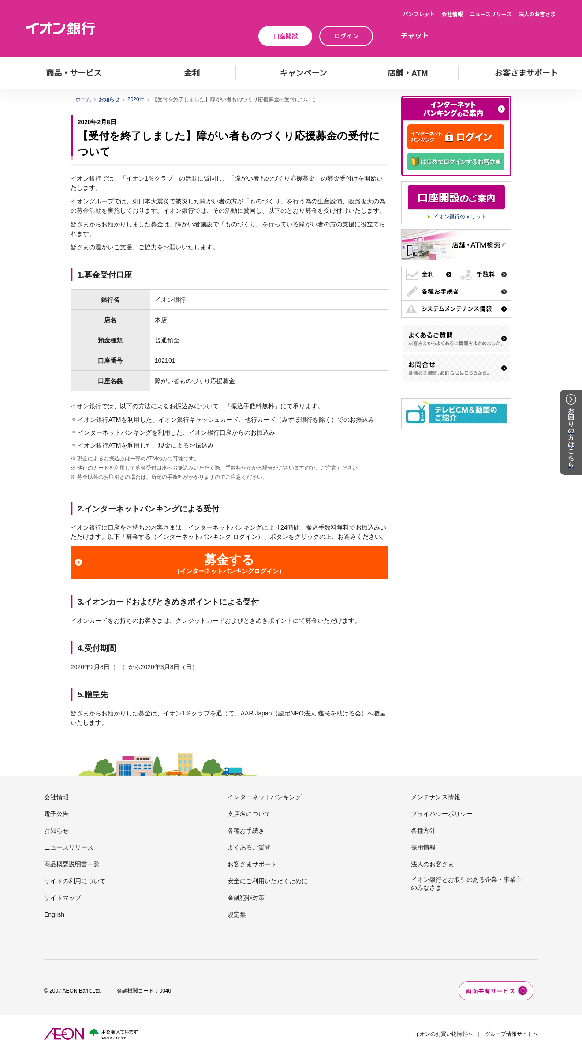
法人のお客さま (537, 14)
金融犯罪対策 (246, 897)
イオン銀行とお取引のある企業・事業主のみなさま (466, 883)
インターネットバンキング (265, 797)
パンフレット (418, 14)
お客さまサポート (252, 864)
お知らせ (109, 99)
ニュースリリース (490, 14)
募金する (229, 564)
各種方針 (423, 830)
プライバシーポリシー (442, 813)
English (54, 914)
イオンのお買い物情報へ (443, 1034)
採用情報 (423, 847)
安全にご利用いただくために (268, 880)
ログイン (346, 36)
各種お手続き (246, 830)
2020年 (136, 99)
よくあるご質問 (249, 847)
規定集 (237, 914)
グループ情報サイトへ (511, 1034)
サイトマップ (62, 897)
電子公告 (56, 813)
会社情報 (452, 14)
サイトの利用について (75, 880)
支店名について (249, 813)
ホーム (83, 99)
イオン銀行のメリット (459, 217)
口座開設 (285, 36)
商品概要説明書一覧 (72, 864)
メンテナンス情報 (435, 797)
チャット (414, 36)
